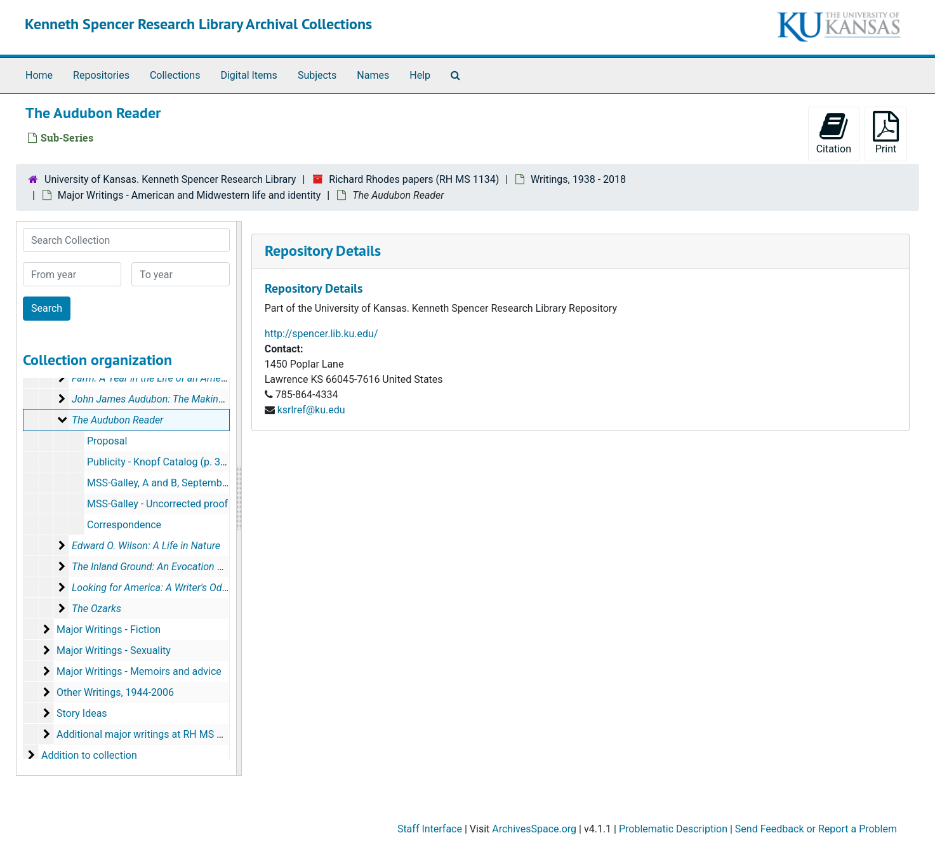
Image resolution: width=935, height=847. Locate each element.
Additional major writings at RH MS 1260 (147, 734)
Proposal (107, 441)
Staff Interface (429, 829)
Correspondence (124, 525)
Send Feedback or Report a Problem (816, 829)
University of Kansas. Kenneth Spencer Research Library (170, 179)
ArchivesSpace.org (534, 829)
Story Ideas (81, 713)
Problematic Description (673, 829)
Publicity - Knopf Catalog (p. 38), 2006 (172, 462)
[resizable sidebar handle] (238, 498)
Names (373, 75)
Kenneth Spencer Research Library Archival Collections (198, 24)
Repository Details (323, 250)
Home (39, 75)
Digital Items (248, 75)
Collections (175, 75)
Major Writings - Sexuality (113, 650)
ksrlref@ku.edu (311, 410)
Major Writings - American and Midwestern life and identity (189, 195)
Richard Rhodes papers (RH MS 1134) (414, 179)
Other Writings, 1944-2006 (115, 692)
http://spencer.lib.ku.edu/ (321, 334)
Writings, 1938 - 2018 (578, 179)
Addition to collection (89, 755)
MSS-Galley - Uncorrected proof (157, 504)
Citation (833, 133)
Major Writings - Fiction (108, 630)
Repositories (101, 75)
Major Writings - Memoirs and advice (139, 671)
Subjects (317, 75)
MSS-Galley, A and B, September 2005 (171, 483)
